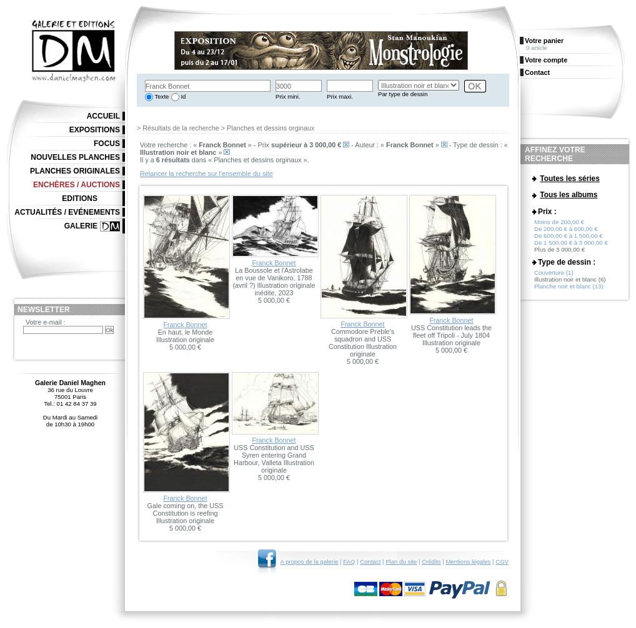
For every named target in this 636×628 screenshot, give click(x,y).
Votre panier (544, 40)
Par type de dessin (402, 94)
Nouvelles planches (75, 157)
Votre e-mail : (46, 322)
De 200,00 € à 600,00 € (566, 231)
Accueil (103, 116)
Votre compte (546, 60)
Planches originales (75, 171)
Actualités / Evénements (67, 212)
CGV (502, 561)
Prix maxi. (340, 96)
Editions (79, 198)
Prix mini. (288, 96)
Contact (370, 561)
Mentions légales (467, 561)
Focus (107, 143)
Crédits (431, 561)
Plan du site (401, 561)
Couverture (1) (554, 275)
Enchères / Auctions (76, 184)
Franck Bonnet (185, 324)
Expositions (94, 129)
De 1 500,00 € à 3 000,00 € (571, 245)
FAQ (349, 561)
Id (182, 96)
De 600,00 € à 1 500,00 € (568, 238)
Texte (161, 96)
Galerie (80, 226)
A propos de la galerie (310, 561)
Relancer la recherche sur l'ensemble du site (206, 173)
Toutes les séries (570, 178)
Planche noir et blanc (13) (569, 288)
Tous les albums (568, 195)
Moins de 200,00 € (559, 224)
